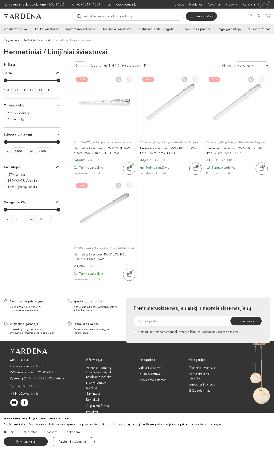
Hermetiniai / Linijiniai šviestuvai (73, 40)
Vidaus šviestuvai (16, 29)
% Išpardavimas (259, 29)
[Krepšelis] (268, 16)
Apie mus (214, 4)
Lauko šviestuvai (46, 29)
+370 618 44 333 (88, 4)
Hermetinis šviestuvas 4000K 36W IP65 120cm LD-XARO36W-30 (100, 256)
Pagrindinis (12, 40)
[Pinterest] (118, 79)
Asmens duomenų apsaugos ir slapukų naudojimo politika (99, 372)
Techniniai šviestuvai (117, 29)
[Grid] (76, 65)
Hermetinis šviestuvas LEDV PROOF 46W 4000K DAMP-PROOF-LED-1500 (102, 150)
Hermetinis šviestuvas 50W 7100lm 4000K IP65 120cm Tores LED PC (168, 150)
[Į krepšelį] (129, 168)
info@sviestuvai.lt (124, 4)
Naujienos (195, 4)
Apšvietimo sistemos (80, 29)
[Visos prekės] (87, 16)
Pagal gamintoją (229, 29)
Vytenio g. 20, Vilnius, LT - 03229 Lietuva (37, 378)
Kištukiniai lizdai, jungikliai (157, 29)
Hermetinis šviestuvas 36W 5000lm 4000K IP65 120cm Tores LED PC (234, 150)
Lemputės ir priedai (196, 29)
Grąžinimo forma (97, 405)
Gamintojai (93, 393)
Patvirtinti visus (26, 441)
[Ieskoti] (112, 16)
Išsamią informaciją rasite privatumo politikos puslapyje (183, 424)
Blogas (179, 4)
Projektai (231, 4)
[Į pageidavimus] (129, 79)
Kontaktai (249, 4)
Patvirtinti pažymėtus (73, 441)
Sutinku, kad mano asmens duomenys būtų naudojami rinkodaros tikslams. (186, 331)
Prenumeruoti (246, 321)
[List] (83, 65)
